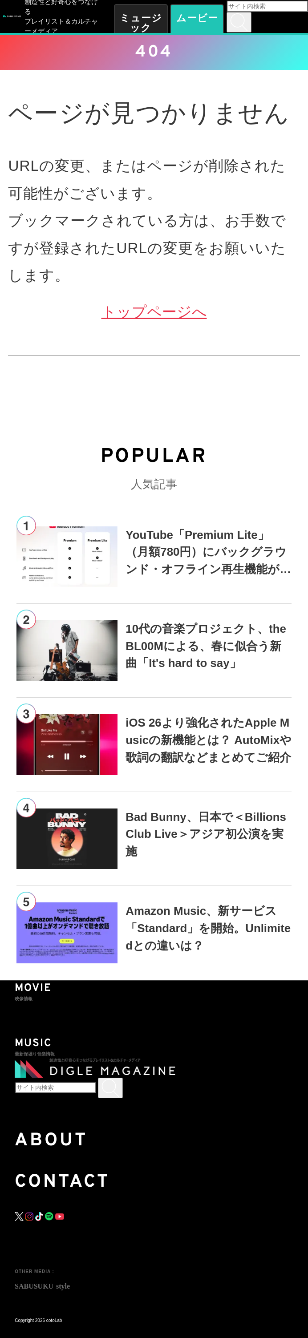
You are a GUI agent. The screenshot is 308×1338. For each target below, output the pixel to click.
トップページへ (154, 311)
